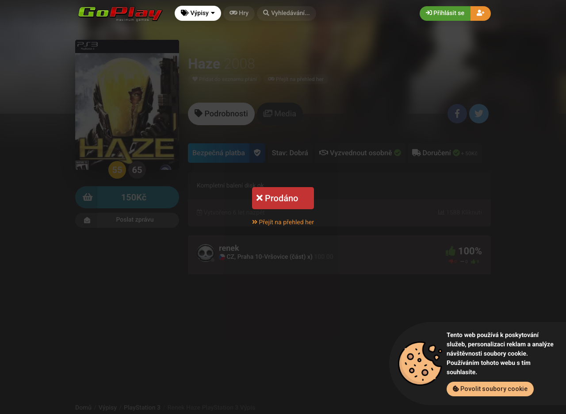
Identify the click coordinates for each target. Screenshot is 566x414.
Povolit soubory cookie (490, 388)
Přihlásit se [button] (445, 13)
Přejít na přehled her (283, 222)
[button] (286, 13)
